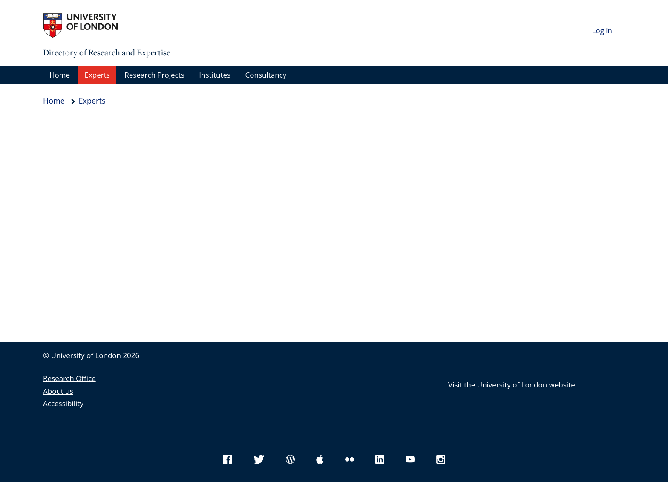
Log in (602, 30)
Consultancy (266, 75)
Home (59, 75)
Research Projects (154, 75)
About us (58, 391)
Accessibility (63, 403)
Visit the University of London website (511, 385)
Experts (96, 75)
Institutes (214, 75)
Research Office (69, 378)
